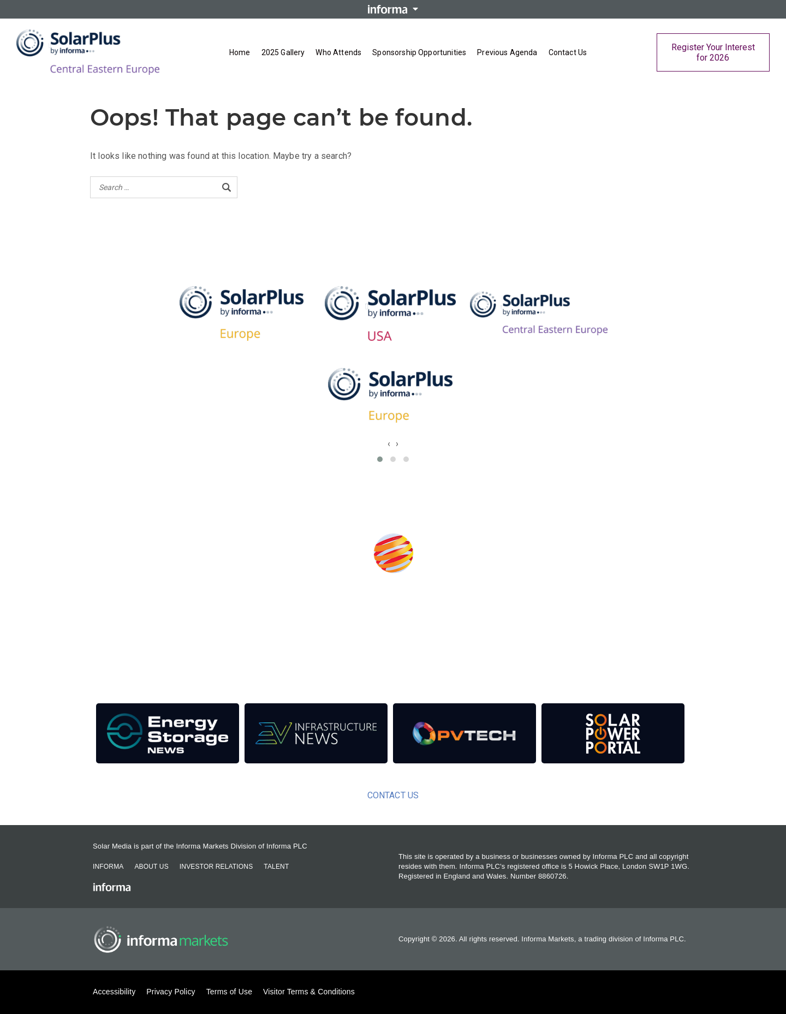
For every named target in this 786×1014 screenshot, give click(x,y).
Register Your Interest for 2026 (713, 52)
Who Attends (338, 52)
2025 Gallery (283, 52)
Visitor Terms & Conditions (309, 991)
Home (240, 52)
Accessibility (114, 991)
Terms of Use (229, 991)
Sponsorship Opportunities (419, 52)
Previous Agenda (507, 52)
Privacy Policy (170, 991)
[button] (379, 459)
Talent (276, 866)
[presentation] (389, 443)
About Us (151, 866)
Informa (108, 866)
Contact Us (568, 52)
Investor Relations (216, 866)
